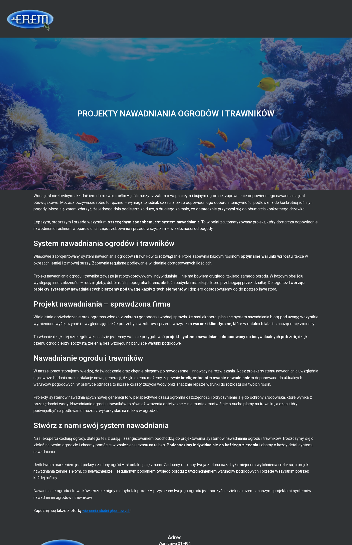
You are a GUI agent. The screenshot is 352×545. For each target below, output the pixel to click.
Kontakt (326, 18)
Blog (289, 18)
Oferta (251, 18)
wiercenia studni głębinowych (108, 510)
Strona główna (204, 18)
